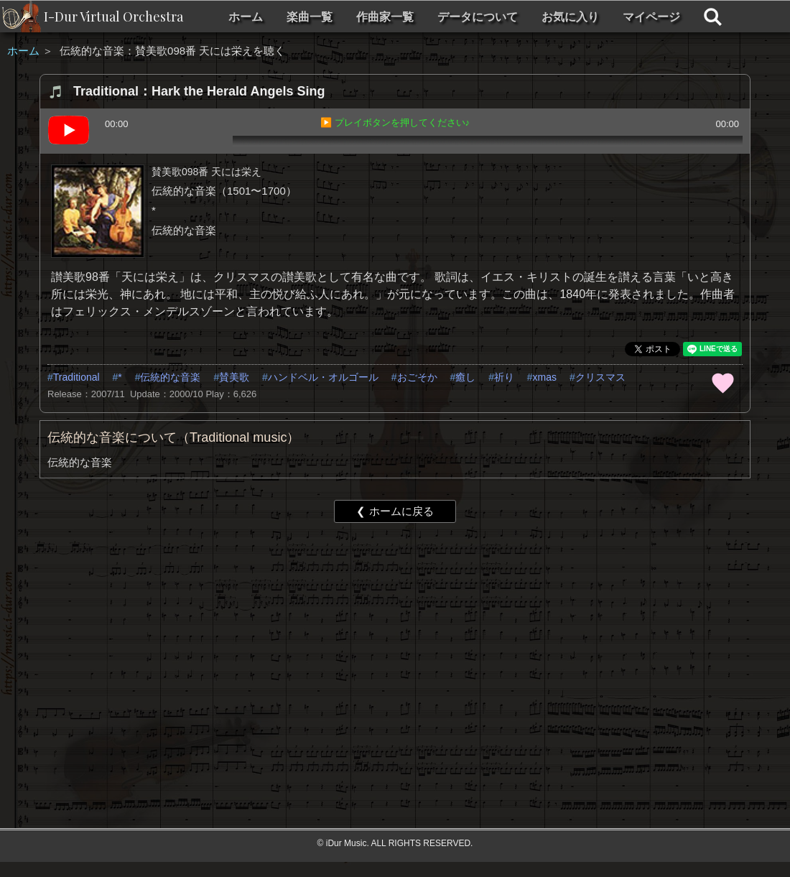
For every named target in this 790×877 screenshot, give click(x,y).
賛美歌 (234, 377)
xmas (545, 377)
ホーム (245, 17)
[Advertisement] (347, 645)
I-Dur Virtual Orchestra (113, 16)
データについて (477, 17)
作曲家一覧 (385, 17)
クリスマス (600, 377)
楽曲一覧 (310, 17)
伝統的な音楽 (170, 377)
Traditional (76, 377)
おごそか (417, 377)
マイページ (651, 17)
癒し (465, 377)
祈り (504, 377)
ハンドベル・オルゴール (323, 377)
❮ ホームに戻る (394, 511)
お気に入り (570, 17)
